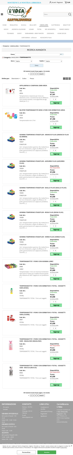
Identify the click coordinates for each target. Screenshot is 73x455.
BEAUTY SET (67, 25)
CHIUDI (71, 446)
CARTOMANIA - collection (29, 38)
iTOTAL (22, 296)
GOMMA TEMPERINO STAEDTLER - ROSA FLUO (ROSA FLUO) (41, 213)
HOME (4, 25)
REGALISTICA (14, 25)
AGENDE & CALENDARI (18, 29)
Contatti (5, 410)
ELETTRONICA (56, 25)
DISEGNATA (50, 33)
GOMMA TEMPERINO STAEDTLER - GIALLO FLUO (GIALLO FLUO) (43, 188)
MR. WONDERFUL (50, 29)
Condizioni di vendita (45, 408)
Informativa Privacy (46, 412)
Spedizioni (44, 416)
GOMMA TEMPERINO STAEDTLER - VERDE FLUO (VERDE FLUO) (42, 237)
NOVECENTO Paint (45, 38)
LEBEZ (21, 269)
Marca (12, 61)
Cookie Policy (63, 447)
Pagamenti (44, 414)
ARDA (21, 93)
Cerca (12, 54)
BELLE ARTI (33, 25)
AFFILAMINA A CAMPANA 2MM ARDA (33, 86)
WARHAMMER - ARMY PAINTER (34, 33)
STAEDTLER (23, 145)
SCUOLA (23, 25)
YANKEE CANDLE (64, 29)
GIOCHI (6, 29)
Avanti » (41, 74)
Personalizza (26, 452)
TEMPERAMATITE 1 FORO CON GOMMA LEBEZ (36, 262)
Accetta (46, 452)
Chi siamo (6, 407)
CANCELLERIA (44, 25)
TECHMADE (10, 33)
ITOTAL (39, 29)
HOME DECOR (62, 33)
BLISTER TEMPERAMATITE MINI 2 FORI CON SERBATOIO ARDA (42, 110)
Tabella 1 (41, 61)
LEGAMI (31, 29)
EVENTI (19, 33)
